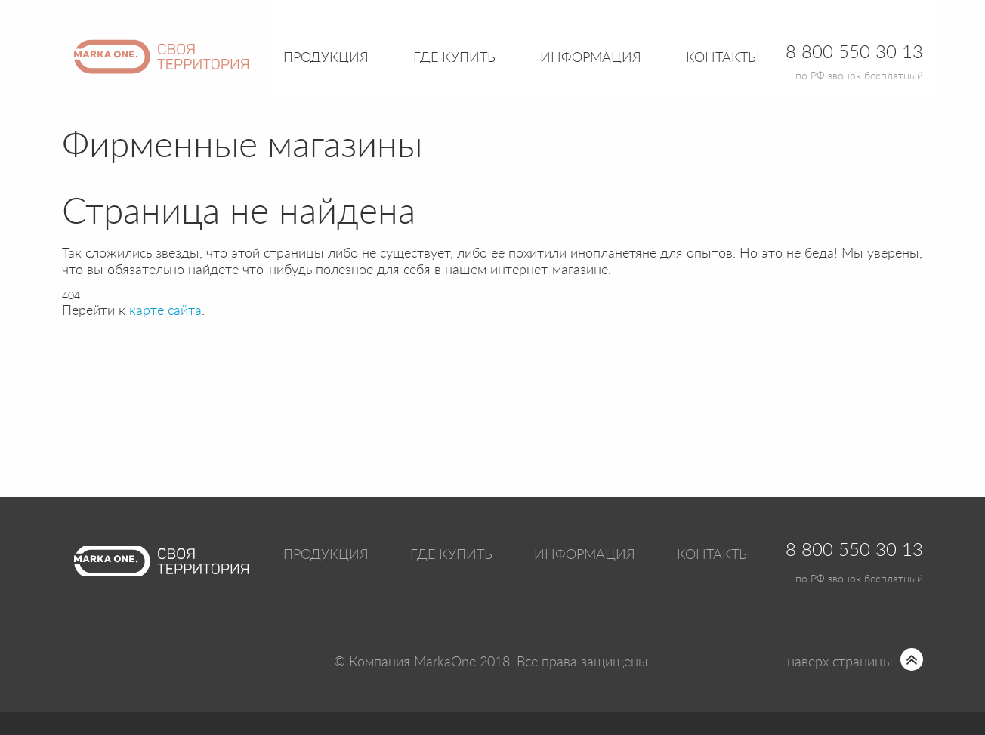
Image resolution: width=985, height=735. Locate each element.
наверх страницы (840, 662)
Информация (584, 555)
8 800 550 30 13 (854, 551)
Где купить (451, 555)
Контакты (723, 58)
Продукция (326, 58)
